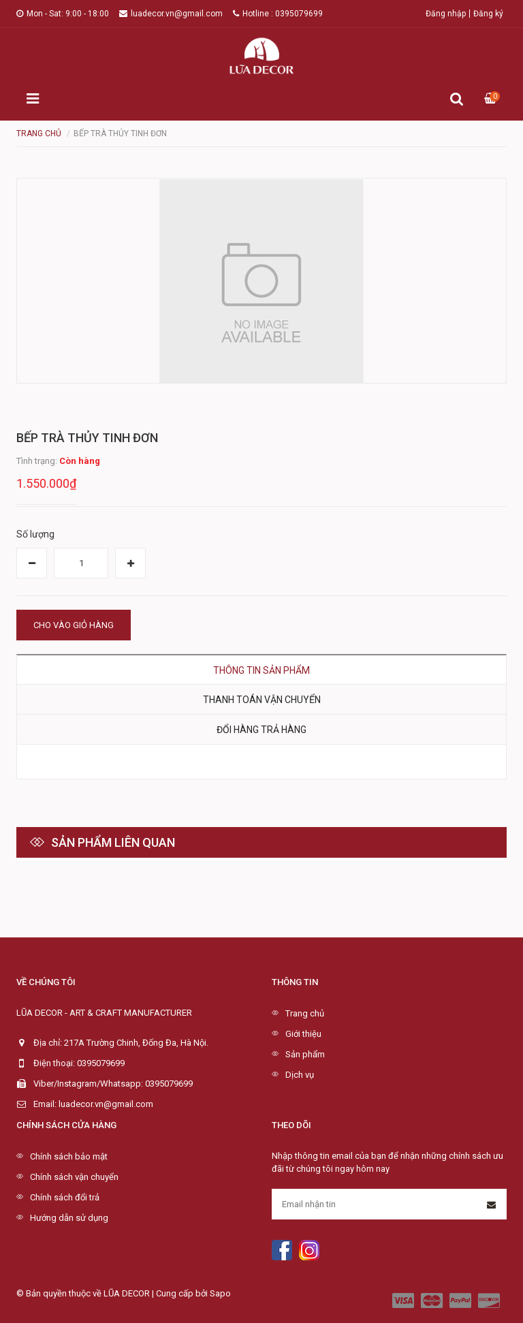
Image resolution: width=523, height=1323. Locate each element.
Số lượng (35, 534)
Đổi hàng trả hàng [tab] (261, 729)
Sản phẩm (305, 1054)
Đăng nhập (446, 14)
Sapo (220, 1293)
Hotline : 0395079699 (278, 13)
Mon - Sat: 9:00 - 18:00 (62, 13)
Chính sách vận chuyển (74, 1177)
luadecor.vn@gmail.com (171, 13)
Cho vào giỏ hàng (73, 625)
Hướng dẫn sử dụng (69, 1218)
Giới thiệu (303, 1034)
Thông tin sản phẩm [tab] (261, 670)
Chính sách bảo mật (69, 1156)
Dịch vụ (299, 1075)
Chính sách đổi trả (64, 1197)
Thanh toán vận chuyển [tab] (262, 699)
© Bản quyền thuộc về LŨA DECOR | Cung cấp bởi (113, 1293)
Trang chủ (304, 1013)
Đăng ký (488, 14)
